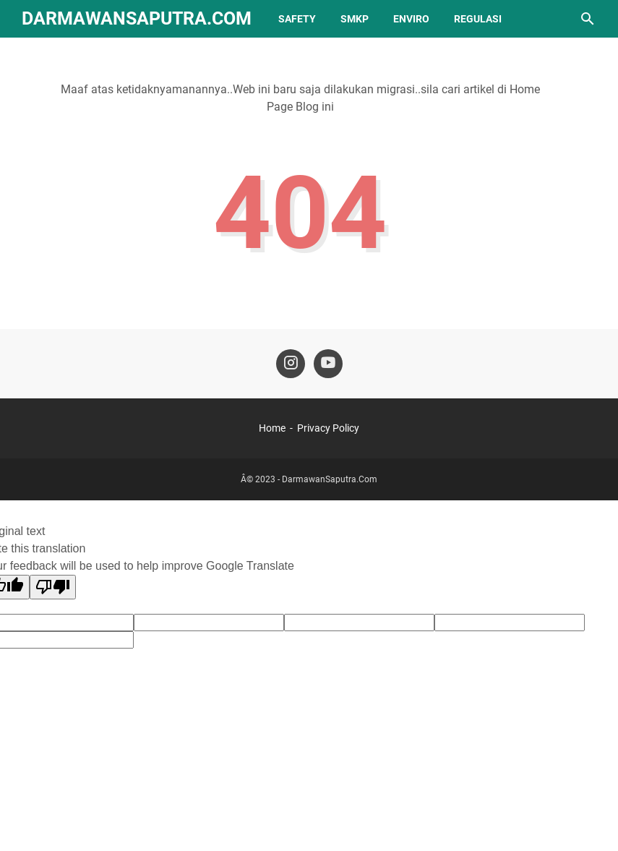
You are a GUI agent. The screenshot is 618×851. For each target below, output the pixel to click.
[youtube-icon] (328, 363)
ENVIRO (411, 19)
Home (272, 428)
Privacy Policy (328, 428)
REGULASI (478, 19)
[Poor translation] (53, 587)
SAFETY (297, 19)
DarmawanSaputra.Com (137, 18)
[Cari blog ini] (587, 18)
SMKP (354, 19)
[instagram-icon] (290, 363)
